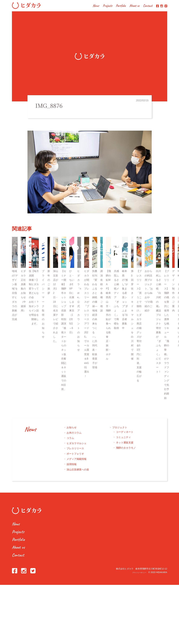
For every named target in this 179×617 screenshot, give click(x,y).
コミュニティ (123, 440)
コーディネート (124, 435)
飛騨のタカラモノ (126, 450)
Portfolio (121, 6)
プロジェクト (119, 430)
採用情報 (72, 467)
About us (134, 6)
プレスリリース (75, 451)
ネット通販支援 (124, 445)
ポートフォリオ (75, 456)
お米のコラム (74, 435)
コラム (70, 440)
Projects (107, 6)
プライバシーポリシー (135, 575)
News (96, 6)
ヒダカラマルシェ (76, 446)
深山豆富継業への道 (78, 472)
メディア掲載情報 (76, 462)
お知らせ (72, 430)
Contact (147, 6)
